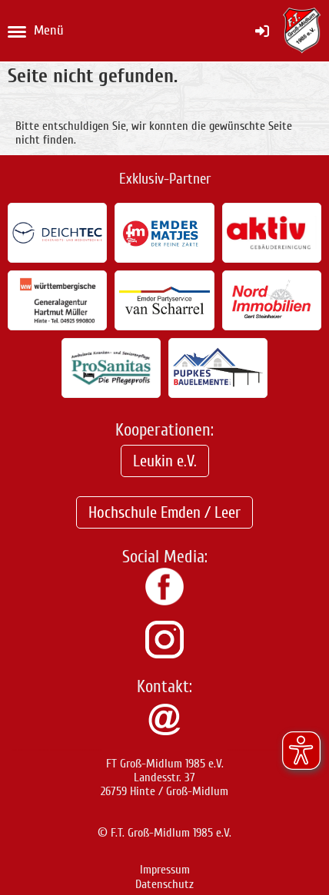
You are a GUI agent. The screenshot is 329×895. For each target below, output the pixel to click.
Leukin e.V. (165, 461)
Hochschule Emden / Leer (164, 512)
